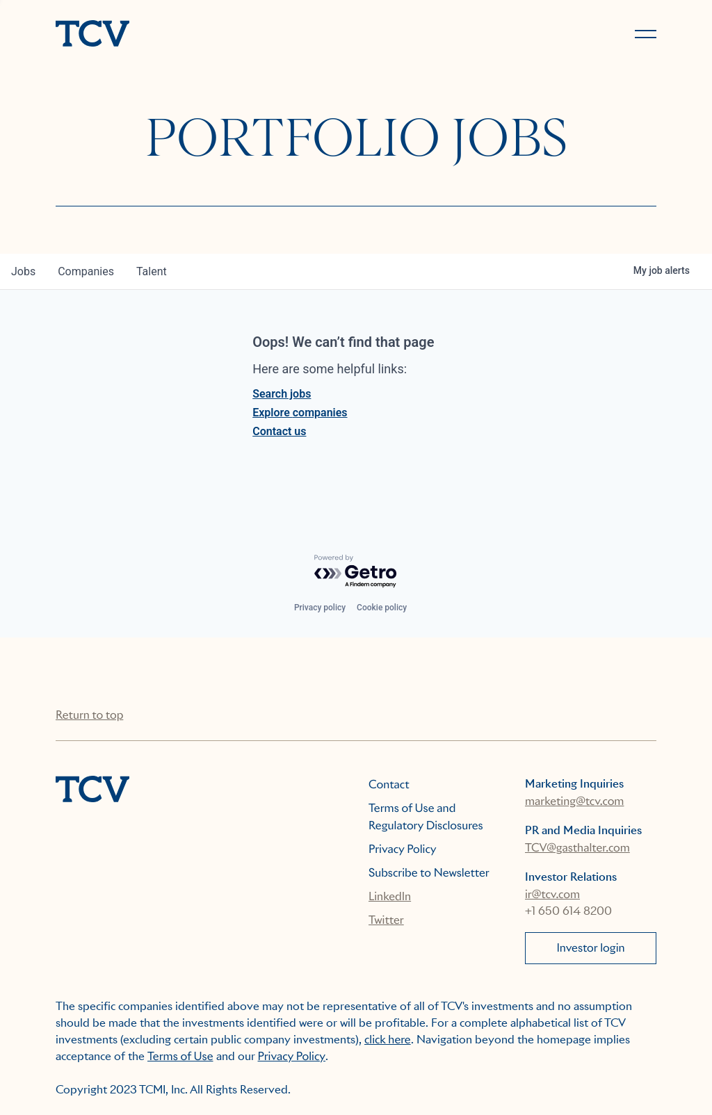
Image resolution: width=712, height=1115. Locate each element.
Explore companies (299, 412)
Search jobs (281, 393)
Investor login (590, 948)
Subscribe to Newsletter (429, 872)
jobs (23, 271)
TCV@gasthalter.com (577, 847)
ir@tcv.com (552, 894)
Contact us (279, 431)
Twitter (386, 920)
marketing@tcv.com (574, 801)
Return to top (89, 715)
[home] (199, 34)
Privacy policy (320, 607)
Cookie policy (382, 607)
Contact (389, 784)
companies (86, 271)
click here (387, 1039)
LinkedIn (390, 896)
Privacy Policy (403, 849)
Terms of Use (180, 1056)
